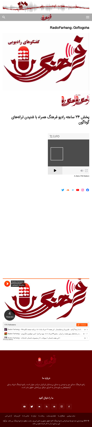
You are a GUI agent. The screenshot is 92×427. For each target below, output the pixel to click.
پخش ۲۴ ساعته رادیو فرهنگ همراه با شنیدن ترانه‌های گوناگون (50, 120)
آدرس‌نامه (17, 416)
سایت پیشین (71, 416)
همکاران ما (61, 416)
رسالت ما (41, 416)
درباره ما (33, 416)
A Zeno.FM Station (81, 176)
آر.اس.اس (8, 416)
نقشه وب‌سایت (51, 416)
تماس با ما (25, 416)
